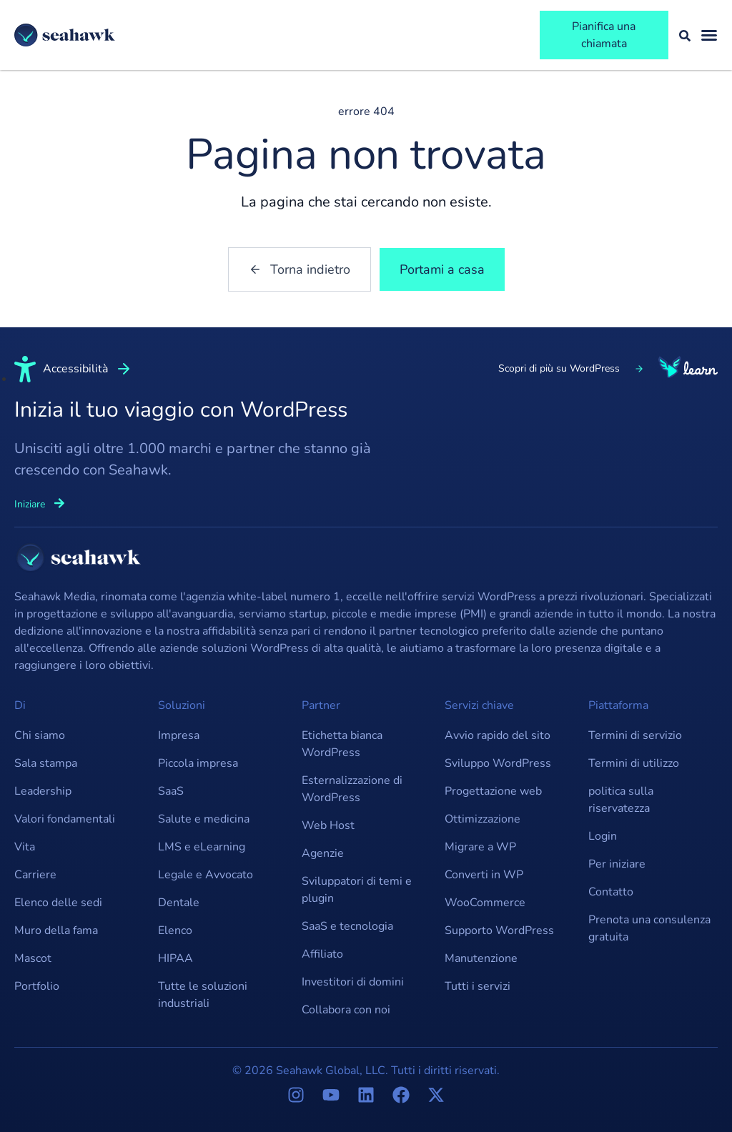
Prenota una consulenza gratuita (649, 928)
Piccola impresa (198, 763)
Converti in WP (484, 875)
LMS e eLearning (201, 847)
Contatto (610, 892)
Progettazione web (493, 791)
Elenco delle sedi (58, 902)
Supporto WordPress (499, 930)
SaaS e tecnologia (347, 926)
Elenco (175, 930)
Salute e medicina (203, 819)
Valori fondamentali (64, 819)
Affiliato (322, 954)
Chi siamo (39, 735)
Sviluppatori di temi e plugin (357, 889)
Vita (24, 847)
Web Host (328, 825)
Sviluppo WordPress (498, 763)
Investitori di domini (353, 982)
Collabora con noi (346, 1010)
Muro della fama (56, 930)
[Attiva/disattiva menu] (709, 35)
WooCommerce (485, 902)
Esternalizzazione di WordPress (352, 789)
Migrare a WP (480, 847)
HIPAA (175, 958)
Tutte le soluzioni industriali (202, 994)
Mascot (32, 958)
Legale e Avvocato (205, 875)
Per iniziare (617, 864)
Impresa (178, 735)
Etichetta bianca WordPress (342, 744)
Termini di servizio (635, 735)
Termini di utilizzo (633, 763)
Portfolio (36, 986)
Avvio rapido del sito (497, 735)
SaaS (171, 791)
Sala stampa (45, 763)
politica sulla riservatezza (620, 799)
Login (602, 836)
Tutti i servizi (477, 986)
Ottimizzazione (482, 819)
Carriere (35, 875)
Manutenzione (481, 958)
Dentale (178, 902)
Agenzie (323, 853)
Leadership (42, 791)
